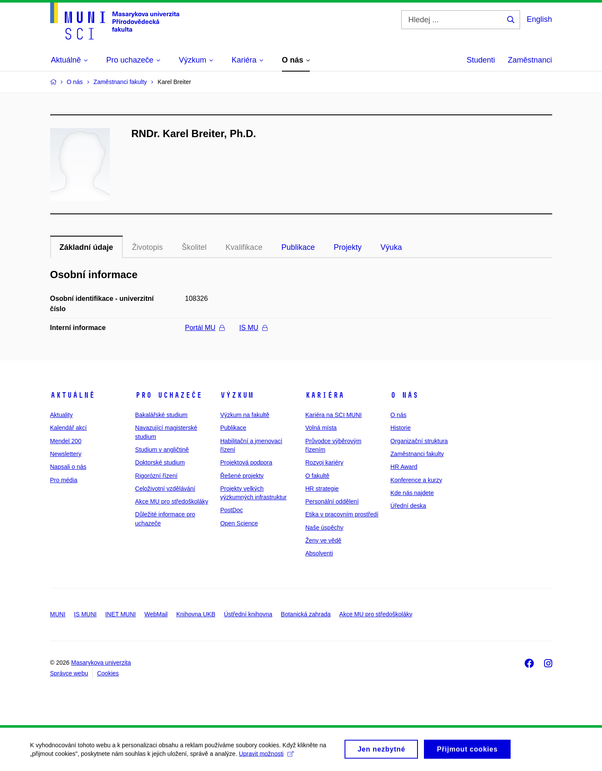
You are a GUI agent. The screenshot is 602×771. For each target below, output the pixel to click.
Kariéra (324, 395)
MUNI (58, 614)
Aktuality (61, 414)
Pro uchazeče (168, 395)
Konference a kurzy (416, 480)
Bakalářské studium (161, 414)
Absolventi (319, 553)
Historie (400, 427)
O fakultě (317, 475)
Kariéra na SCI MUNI (333, 414)
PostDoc (231, 510)
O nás (404, 395)
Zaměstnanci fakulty (417, 453)
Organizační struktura (419, 441)
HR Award (403, 466)
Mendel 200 (66, 441)
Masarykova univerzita (101, 662)
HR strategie (322, 488)
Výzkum (237, 395)
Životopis (147, 247)
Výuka (391, 247)
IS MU (253, 327)
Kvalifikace (244, 247)
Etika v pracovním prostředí (341, 514)
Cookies (108, 673)
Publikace (298, 247)
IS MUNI (85, 614)
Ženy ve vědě (323, 540)
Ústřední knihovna (248, 614)
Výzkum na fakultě (244, 414)
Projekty (348, 247)
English (539, 19)
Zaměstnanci (530, 60)
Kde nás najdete (412, 492)
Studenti (480, 60)
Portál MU (204, 327)
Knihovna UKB (195, 614)
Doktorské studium (160, 462)
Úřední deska (408, 505)
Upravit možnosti (266, 757)
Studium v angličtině (162, 449)
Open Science (239, 523)
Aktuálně (72, 395)
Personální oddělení (332, 501)
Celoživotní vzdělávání (165, 488)
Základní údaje (86, 247)
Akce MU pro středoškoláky (171, 501)
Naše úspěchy (324, 527)
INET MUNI (120, 614)
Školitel (194, 247)
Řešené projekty (241, 475)
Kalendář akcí (68, 427)
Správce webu (69, 673)
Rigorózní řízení (156, 475)
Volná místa (320, 427)
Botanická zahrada (306, 614)
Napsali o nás (68, 466)
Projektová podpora (246, 462)
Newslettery (66, 453)
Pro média (64, 480)
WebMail (155, 614)
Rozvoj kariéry (324, 462)
